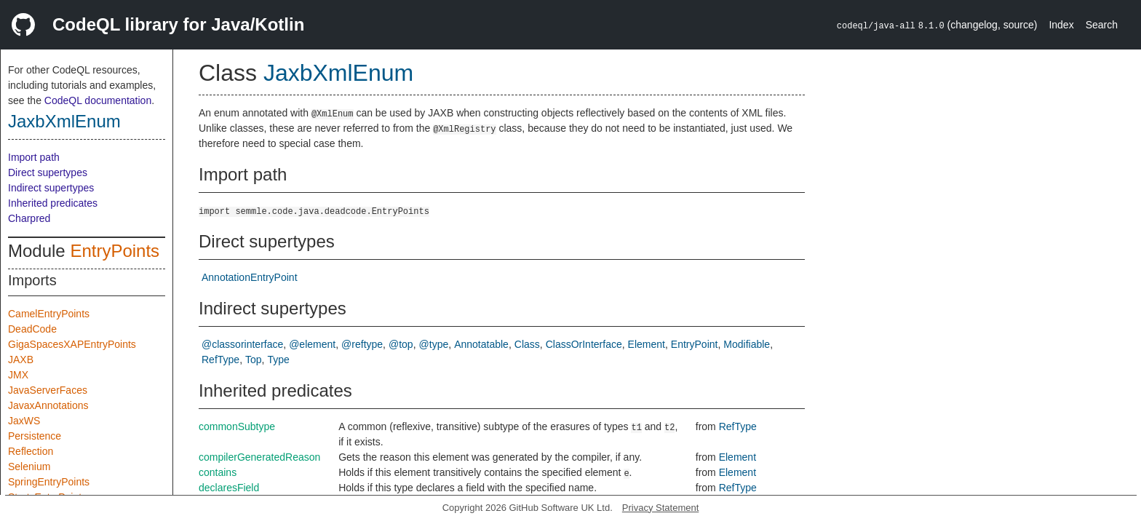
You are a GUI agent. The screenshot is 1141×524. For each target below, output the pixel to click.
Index (1061, 25)
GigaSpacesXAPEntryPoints (72, 344)
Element (646, 344)
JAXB (20, 359)
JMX (18, 375)
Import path (34, 157)
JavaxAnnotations (48, 405)
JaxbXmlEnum (64, 121)
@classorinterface (242, 344)
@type (434, 344)
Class (527, 344)
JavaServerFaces (47, 390)
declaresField (229, 487)
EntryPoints (114, 251)
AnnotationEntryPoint (250, 277)
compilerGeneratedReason (259, 457)
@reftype (362, 344)
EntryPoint (694, 344)
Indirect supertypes (51, 188)
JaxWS (24, 420)
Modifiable (746, 344)
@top (401, 344)
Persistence (34, 436)
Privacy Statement (660, 507)
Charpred (29, 218)
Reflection (30, 451)
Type (279, 359)
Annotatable (481, 344)
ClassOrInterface (584, 344)
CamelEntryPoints (49, 313)
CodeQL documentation (97, 100)
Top (253, 359)
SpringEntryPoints (49, 482)
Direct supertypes (47, 172)
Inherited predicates (53, 203)
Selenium (29, 466)
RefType (220, 359)
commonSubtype (237, 426)
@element (312, 344)
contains (217, 472)
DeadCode (32, 329)
